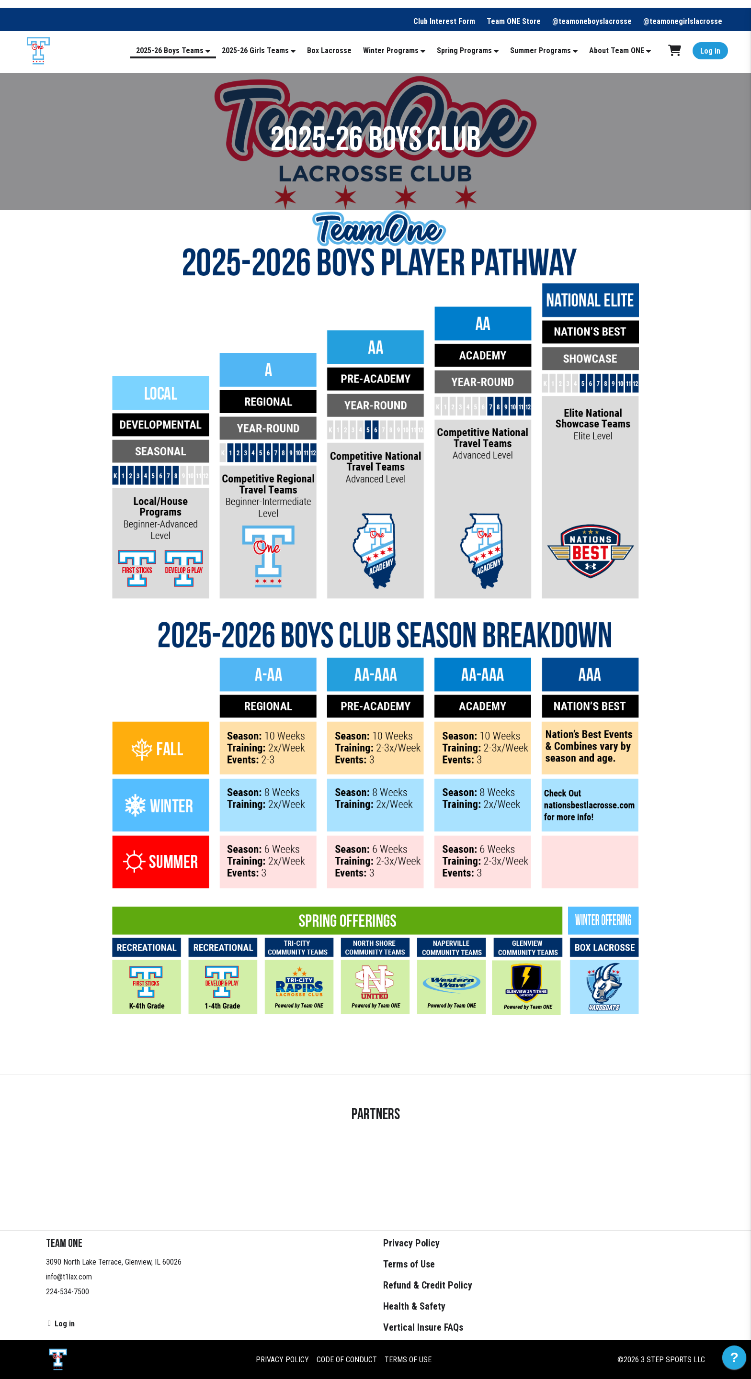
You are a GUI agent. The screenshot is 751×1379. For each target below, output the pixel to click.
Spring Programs (464, 50)
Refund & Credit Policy (427, 1285)
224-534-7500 (67, 1291)
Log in (710, 51)
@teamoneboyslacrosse (592, 21)
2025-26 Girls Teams (255, 50)
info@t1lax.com (69, 1276)
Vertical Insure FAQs (423, 1327)
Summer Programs (540, 50)
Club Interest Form (444, 21)
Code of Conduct (347, 1359)
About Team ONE (616, 50)
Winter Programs (391, 50)
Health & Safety (414, 1306)
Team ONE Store (514, 21)
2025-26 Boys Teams (170, 50)
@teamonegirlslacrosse (682, 21)
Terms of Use (409, 1264)
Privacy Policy (411, 1243)
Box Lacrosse (329, 50)
